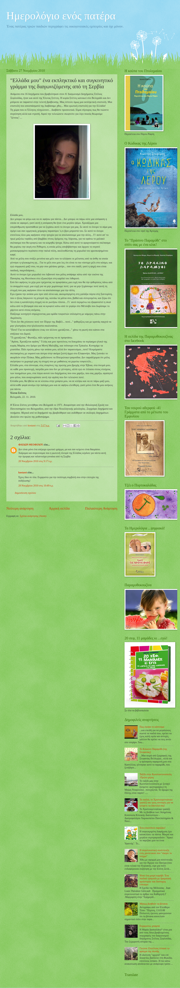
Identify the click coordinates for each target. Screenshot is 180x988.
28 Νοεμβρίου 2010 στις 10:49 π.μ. (35, 485)
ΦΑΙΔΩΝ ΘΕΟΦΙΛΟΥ (30, 444)
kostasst (22, 472)
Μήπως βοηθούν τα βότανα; (154, 903)
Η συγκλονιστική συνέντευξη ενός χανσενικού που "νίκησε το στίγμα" (156, 853)
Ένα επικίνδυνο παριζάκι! (152, 828)
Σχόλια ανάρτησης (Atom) (33, 516)
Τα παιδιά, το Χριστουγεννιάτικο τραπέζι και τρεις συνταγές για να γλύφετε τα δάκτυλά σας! (156, 802)
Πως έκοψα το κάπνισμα (152, 726)
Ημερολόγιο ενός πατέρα (61, 16)
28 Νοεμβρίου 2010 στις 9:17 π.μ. (35, 461)
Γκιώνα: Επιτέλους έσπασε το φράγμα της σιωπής (155, 950)
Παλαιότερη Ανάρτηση (101, 508)
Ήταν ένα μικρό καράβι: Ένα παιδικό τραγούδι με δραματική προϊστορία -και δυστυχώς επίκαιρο (155, 880)
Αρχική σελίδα (59, 508)
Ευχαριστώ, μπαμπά (150, 926)
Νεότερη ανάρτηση (19, 508)
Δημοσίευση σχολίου (25, 493)
